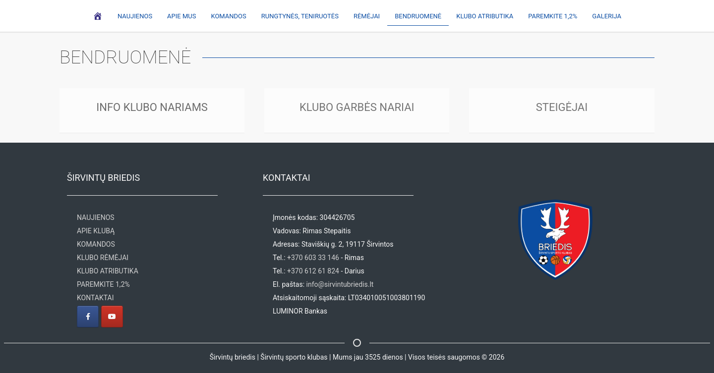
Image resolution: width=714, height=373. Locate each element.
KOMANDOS (96, 244)
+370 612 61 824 (313, 271)
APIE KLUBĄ (96, 231)
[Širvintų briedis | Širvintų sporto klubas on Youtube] (112, 316)
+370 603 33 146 (313, 258)
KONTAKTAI (95, 298)
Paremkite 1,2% (552, 16)
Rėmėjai (367, 16)
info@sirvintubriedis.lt (340, 284)
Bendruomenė (418, 16)
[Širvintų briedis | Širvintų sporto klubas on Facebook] (88, 316)
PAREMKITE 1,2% (103, 284)
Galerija (606, 16)
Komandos (228, 16)
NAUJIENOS (96, 217)
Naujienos (135, 16)
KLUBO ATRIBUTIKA (107, 271)
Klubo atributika (484, 16)
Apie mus (181, 16)
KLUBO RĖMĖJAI (102, 258)
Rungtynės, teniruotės (300, 16)
